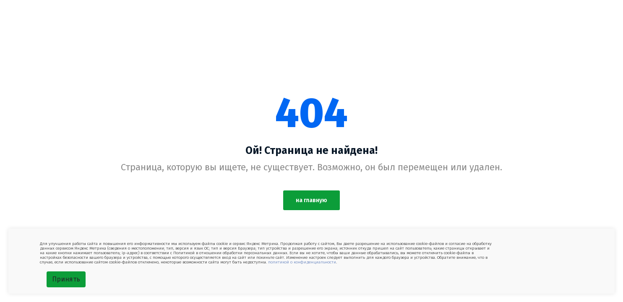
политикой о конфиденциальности (302, 262)
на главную (311, 200)
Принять (66, 279)
